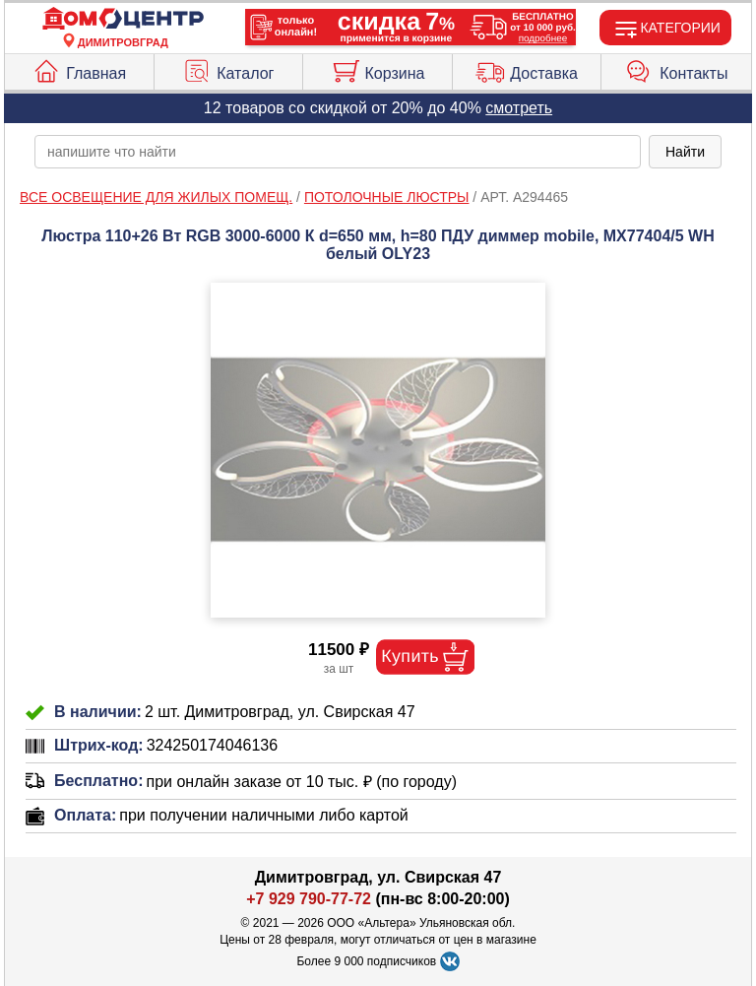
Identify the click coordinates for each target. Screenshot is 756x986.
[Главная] (123, 19)
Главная (79, 69)
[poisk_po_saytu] (337, 151)
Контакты (676, 69)
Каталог (228, 69)
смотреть (518, 107)
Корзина (378, 69)
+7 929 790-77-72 (308, 898)
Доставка (526, 69)
